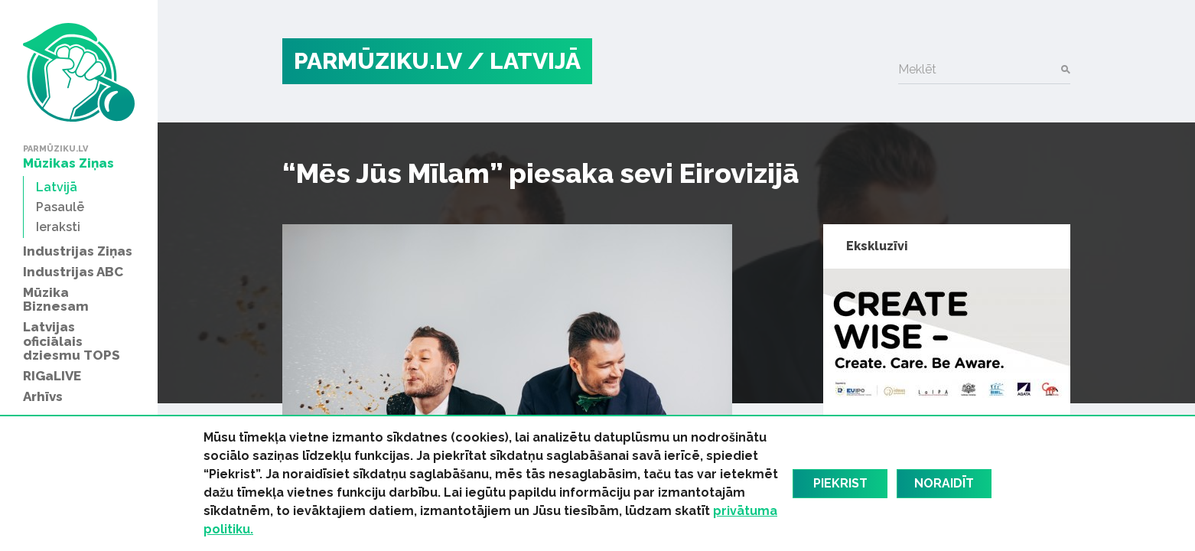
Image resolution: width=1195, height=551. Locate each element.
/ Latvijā (524, 60)
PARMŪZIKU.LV (378, 60)
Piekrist (840, 483)
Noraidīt (944, 483)
